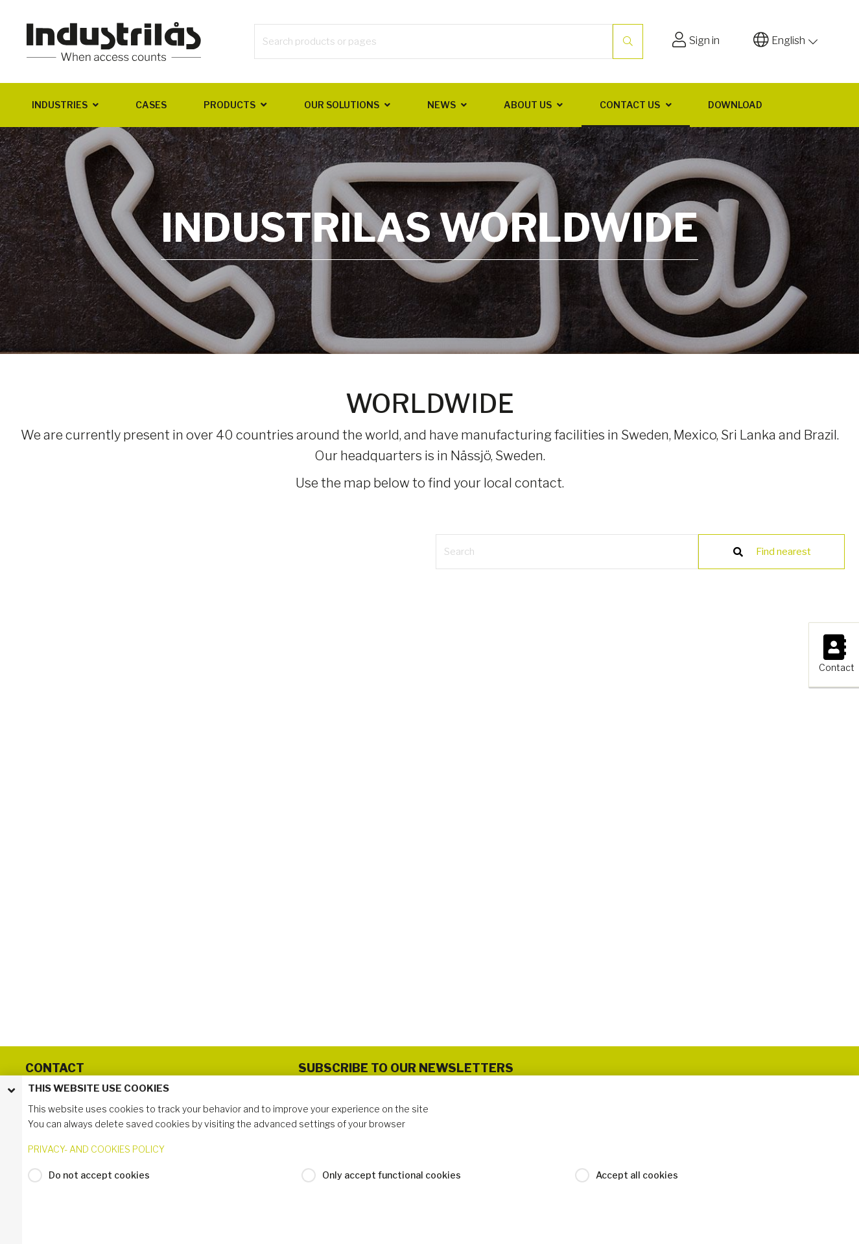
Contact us (630, 104)
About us (528, 104)
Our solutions (341, 104)
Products (229, 104)
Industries (60, 104)
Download (735, 104)
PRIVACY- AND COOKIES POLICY (96, 1149)
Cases (151, 104)
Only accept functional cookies (391, 1174)
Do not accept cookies (99, 1174)
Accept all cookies (637, 1174)
